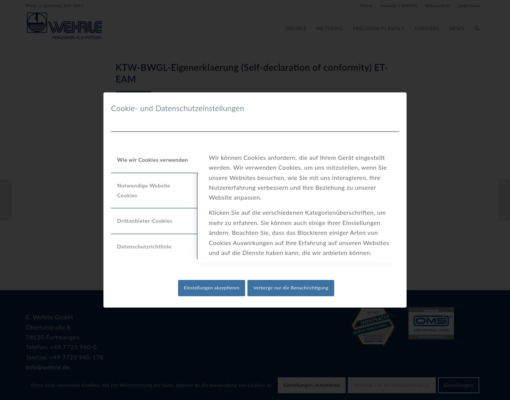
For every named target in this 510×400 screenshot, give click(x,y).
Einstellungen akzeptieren (211, 288)
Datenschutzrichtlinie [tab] (144, 246)
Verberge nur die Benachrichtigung (290, 288)
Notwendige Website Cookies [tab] (143, 190)
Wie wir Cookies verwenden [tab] (152, 159)
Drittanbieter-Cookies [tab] (144, 220)
